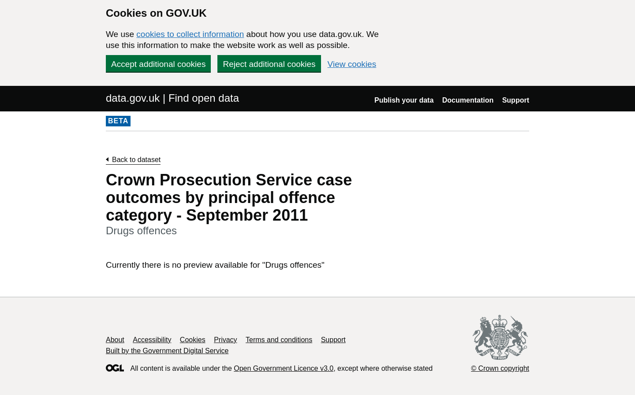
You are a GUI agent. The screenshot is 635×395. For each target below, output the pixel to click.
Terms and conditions (279, 339)
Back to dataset (136, 159)
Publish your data (403, 100)
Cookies (192, 339)
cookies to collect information (190, 34)
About (115, 339)
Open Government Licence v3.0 (283, 368)
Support (515, 100)
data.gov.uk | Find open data (172, 98)
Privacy (225, 339)
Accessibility (152, 339)
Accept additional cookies (158, 64)
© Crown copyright (500, 368)
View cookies (352, 64)
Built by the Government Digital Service (167, 350)
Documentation (467, 100)
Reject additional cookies (269, 64)
